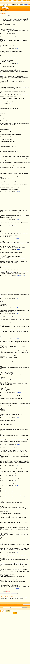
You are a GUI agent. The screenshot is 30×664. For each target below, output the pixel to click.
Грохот (18, 361)
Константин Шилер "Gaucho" (21, 275)
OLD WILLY (18, 249)
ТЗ (16, 480)
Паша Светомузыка (19, 392)
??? (17, 298)
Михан (17, 33)
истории (5, 604)
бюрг (17, 491)
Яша (17, 63)
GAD (17, 465)
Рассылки (14, 2)
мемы (9, 604)
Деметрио (17, 238)
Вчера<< (1, 591)
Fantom (18, 538)
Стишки (22, 0)
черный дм (18, 444)
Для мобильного (10, 2)
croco (17, 225)
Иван (17, 48)
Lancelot (18, 338)
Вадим (17, 485)
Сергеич (18, 219)
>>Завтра (8, 591)
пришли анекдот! (26, 604)
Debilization (18, 191)
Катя (16, 475)
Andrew (18, 322)
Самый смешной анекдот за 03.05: (8, 596)
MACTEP (18, 417)
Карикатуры (27, 0)
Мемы (12, 0)
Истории (7, 0)
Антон (17, 307)
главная (1, 604)
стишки (15, 604)
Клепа (17, 313)
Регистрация (28, 2)
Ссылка (10, 55)
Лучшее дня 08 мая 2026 (4, 2)
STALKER (17, 588)
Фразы (17, 0)
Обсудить (10, 33)
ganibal (18, 552)
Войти (24, 2)
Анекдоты (2, 0)
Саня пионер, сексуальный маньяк (22, 496)
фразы (12, 604)
